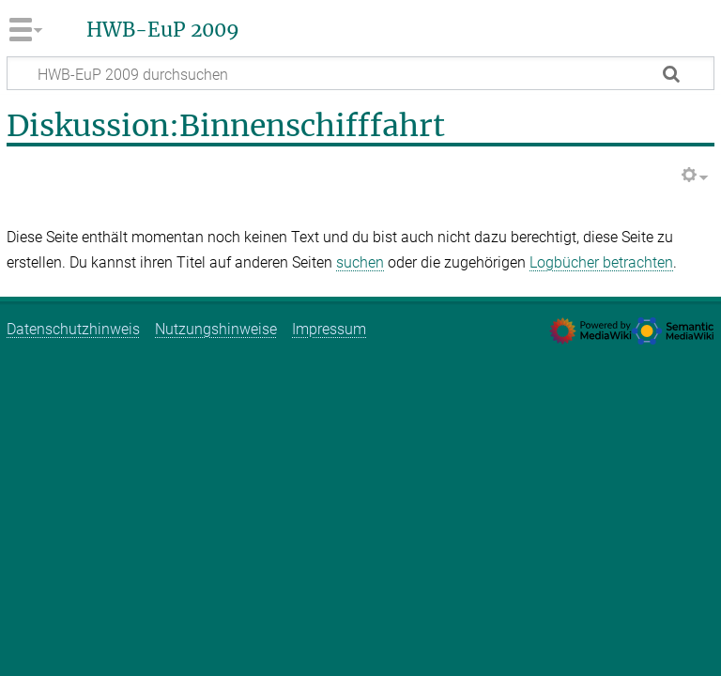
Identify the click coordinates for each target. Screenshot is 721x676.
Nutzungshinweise (216, 329)
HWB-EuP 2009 (162, 30)
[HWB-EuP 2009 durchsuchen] (360, 73)
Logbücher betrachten (601, 262)
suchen (360, 262)
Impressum (329, 329)
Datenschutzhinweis (73, 329)
